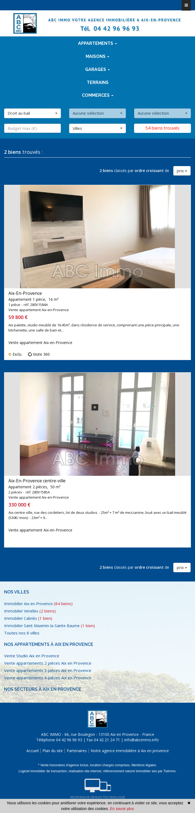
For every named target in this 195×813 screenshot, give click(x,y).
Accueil (32, 750)
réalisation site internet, (86, 771)
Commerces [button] (97, 95)
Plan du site (52, 750)
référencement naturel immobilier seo (130, 771)
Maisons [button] (97, 56)
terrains (98, 82)
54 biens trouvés (162, 128)
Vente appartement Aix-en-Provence (40, 342)
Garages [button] (97, 69)
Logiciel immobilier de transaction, (43, 771)
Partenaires (77, 750)
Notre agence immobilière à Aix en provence (130, 750)
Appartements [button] (97, 43)
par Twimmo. (167, 771)
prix (182, 170)
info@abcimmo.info (141, 739)
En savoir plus (122, 808)
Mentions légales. (144, 765)
